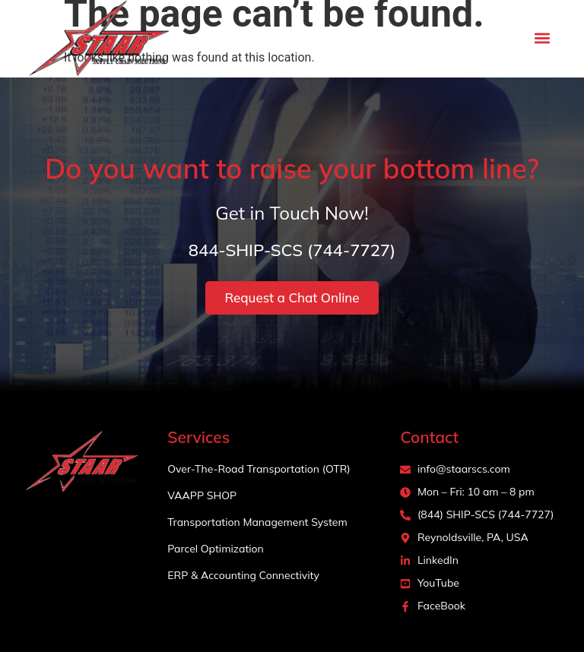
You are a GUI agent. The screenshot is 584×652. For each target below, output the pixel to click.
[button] (542, 38)
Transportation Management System (257, 522)
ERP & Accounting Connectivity (243, 575)
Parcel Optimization (215, 548)
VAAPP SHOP (201, 495)
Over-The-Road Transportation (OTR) (259, 469)
